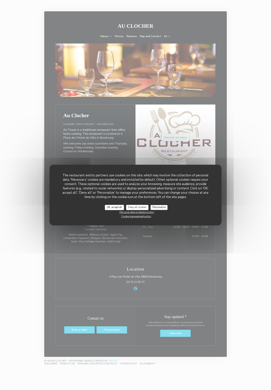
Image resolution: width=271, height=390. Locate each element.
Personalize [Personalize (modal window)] (159, 207)
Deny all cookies (137, 207)
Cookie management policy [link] (136, 216)
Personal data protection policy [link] (137, 212)
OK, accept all (114, 207)
